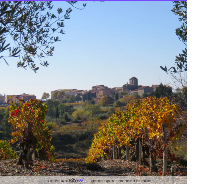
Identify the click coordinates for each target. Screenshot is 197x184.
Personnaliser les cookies (133, 181)
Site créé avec (68, 181)
